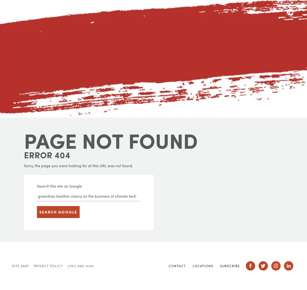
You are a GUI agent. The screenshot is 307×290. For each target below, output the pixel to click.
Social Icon (250, 266)
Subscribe (230, 265)
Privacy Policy (48, 265)
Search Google (58, 212)
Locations (203, 265)
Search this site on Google (59, 186)
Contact (177, 265)
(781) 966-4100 (81, 265)
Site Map (20, 265)
